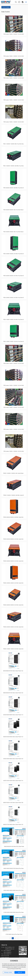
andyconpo (6, 957)
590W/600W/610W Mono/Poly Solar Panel (14, 846)
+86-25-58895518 (7, 950)
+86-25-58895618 (7, 952)
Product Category (6, 7)
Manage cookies (8, 972)
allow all (20, 972)
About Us (4, 945)
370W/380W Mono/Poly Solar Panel (14, 934)
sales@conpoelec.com (9, 948)
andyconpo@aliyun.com (10, 947)
